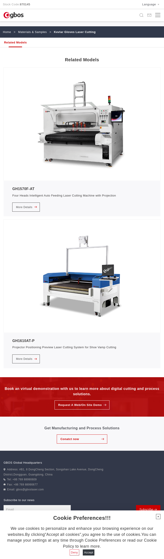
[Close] (158, 516)
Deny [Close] (74, 552)
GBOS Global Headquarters (23, 462)
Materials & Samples (32, 32)
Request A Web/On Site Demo (80, 405)
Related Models (15, 42)
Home (7, 32)
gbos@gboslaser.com (30, 489)
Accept (88, 552)
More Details (26, 207)
